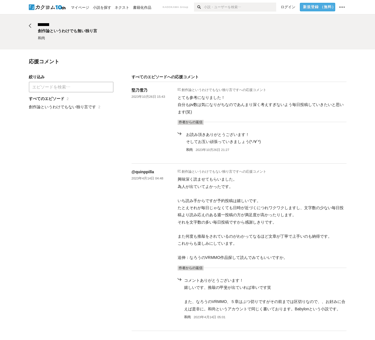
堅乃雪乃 (139, 90)
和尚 (189, 149)
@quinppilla (143, 172)
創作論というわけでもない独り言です (210, 89)
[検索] (199, 7)
